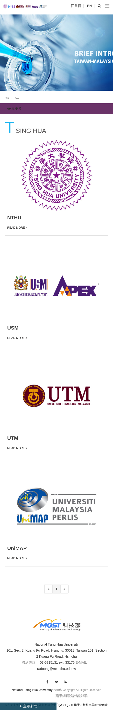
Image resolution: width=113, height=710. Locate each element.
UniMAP (17, 548)
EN (89, 6)
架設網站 (82, 696)
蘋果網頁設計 (66, 696)
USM (13, 328)
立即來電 (28, 706)
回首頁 (76, 6)
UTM (12, 438)
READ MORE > (17, 227)
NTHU (14, 217)
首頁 (7, 98)
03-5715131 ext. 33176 (57, 662)
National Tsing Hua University (57, 644)
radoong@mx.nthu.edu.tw (56, 669)
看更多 (14, 108)
